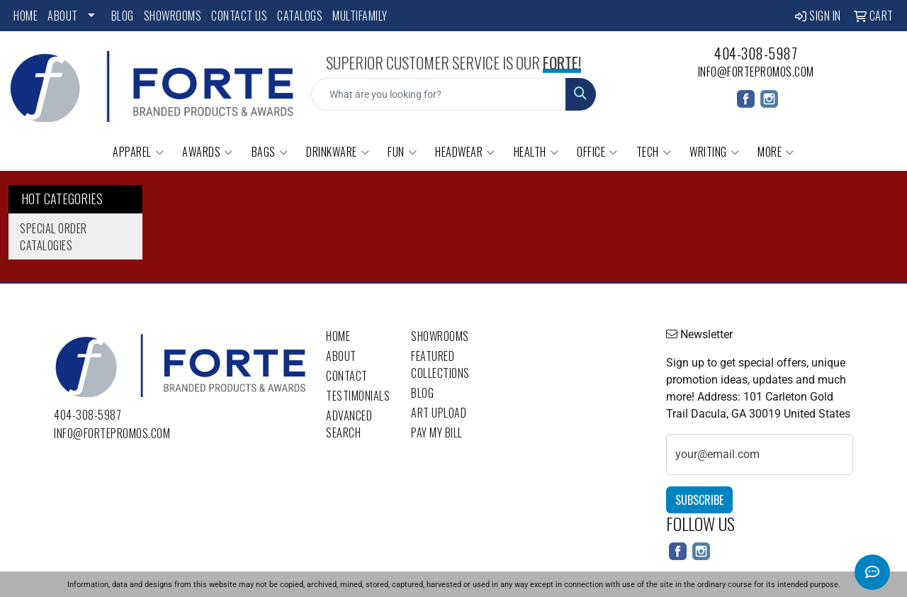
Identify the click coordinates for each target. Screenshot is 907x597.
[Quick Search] (439, 94)
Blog (122, 15)
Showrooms (173, 15)
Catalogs (299, 15)
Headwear (465, 151)
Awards (207, 151)
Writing (714, 151)
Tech (654, 151)
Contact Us (239, 15)
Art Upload (438, 412)
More (775, 151)
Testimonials (358, 395)
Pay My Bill (437, 432)
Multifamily (360, 15)
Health (536, 151)
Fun (402, 151)
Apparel (138, 151)
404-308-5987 (755, 53)
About (62, 15)
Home (25, 15)
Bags (270, 151)
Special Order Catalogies (53, 237)
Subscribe (699, 499)
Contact (347, 375)
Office (597, 151)
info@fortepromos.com (756, 71)
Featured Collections (440, 364)
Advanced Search (349, 424)
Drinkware (337, 151)
